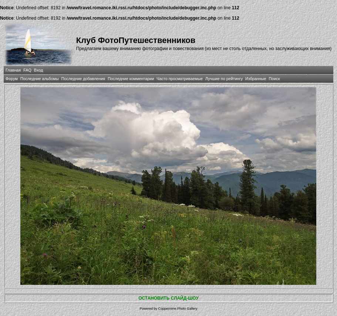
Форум (12, 78)
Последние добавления (83, 78)
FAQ (27, 70)
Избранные (255, 78)
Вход (38, 70)
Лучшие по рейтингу (224, 78)
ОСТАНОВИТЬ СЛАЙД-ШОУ (168, 298)
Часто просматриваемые (179, 78)
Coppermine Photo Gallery (177, 308)
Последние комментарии (131, 78)
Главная (13, 70)
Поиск (274, 78)
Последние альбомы (39, 78)
